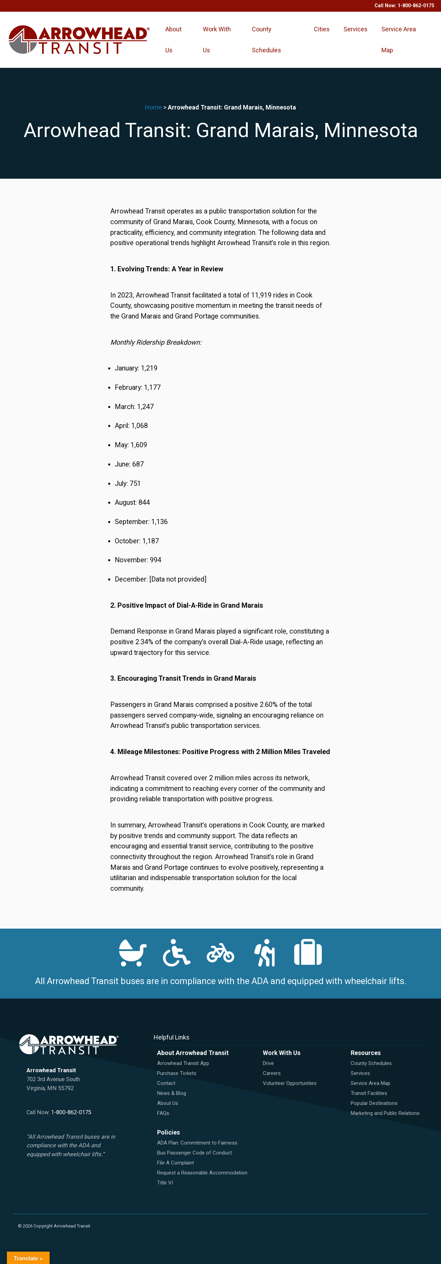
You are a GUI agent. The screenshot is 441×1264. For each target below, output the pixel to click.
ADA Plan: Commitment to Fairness (197, 1143)
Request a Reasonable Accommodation (202, 1173)
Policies (168, 1132)
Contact (166, 1083)
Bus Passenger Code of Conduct (194, 1153)
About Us (173, 39)
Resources (366, 1052)
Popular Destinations (374, 1103)
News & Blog (171, 1093)
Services (355, 29)
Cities (322, 29)
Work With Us (217, 39)
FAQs (163, 1113)
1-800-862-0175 (416, 6)
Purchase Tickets (176, 1073)
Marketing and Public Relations (385, 1113)
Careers (272, 1073)
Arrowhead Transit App (183, 1063)
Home (153, 107)
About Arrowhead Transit (193, 1052)
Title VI (165, 1183)
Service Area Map (398, 39)
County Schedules (266, 39)
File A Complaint (175, 1163)
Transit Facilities (369, 1093)
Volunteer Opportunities (290, 1083)
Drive (268, 1063)
